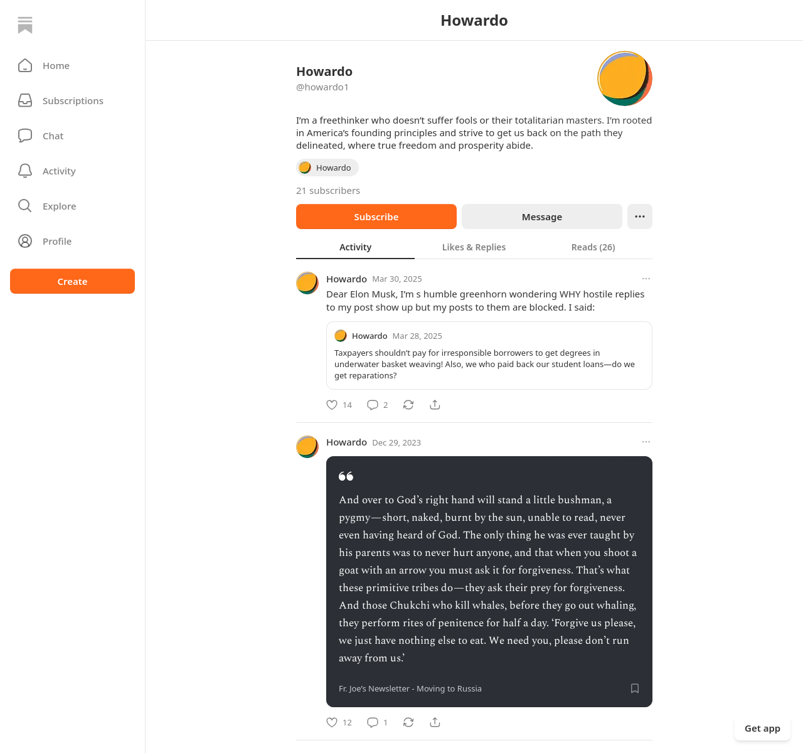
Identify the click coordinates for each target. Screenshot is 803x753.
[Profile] (72, 241)
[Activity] (72, 171)
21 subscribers (328, 190)
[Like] (339, 405)
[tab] (355, 246)
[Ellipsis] (639, 216)
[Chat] (72, 135)
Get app (762, 728)
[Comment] (377, 405)
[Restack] (408, 405)
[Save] (635, 688)
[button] (72, 65)
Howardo (346, 278)
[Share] (434, 405)
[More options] (646, 279)
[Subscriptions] (72, 100)
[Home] (25, 25)
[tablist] (474, 246)
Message (542, 216)
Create (72, 281)
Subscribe (376, 216)
